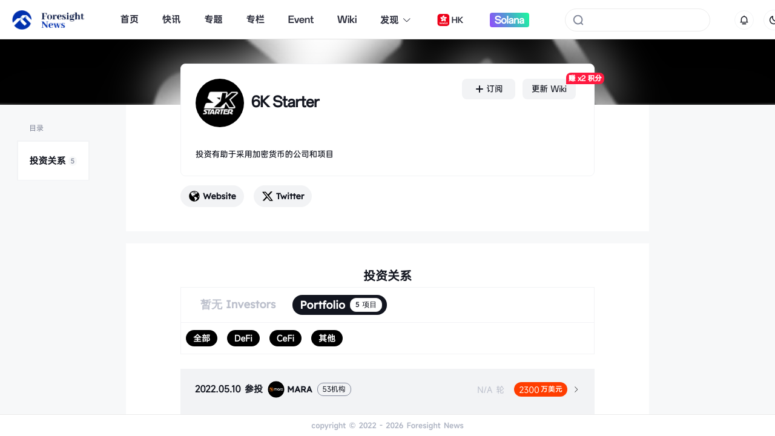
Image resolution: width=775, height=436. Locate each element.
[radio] (201, 338)
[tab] (387, 389)
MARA (290, 389)
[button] (387, 389)
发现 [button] (396, 20)
